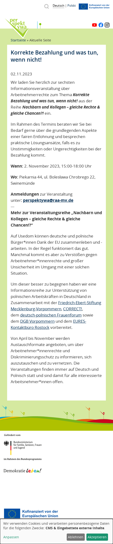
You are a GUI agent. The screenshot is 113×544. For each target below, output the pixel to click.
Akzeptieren (97, 537)
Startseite (18, 40)
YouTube (94, 25)
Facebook (101, 25)
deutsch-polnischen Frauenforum (51, 315)
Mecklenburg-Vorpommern (23, 490)
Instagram (107, 25)
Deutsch (58, 5)
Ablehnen (75, 537)
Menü (106, 17)
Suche (46, 6)
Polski (71, 5)
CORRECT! (72, 309)
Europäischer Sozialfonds (31, 514)
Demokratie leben (23, 465)
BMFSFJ (23, 444)
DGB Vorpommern (37, 321)
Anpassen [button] (11, 537)
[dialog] (56, 531)
